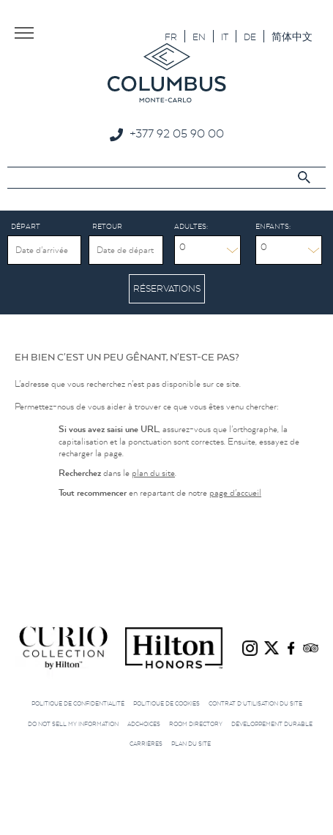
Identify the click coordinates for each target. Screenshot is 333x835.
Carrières (146, 743)
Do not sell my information (73, 723)
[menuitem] (170, 36)
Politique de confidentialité (77, 703)
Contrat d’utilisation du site (255, 703)
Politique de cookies (166, 703)
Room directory (195, 723)
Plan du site (191, 743)
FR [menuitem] (171, 37)
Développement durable (272, 723)
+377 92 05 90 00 (177, 133)
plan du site (153, 472)
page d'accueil (235, 492)
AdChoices (143, 723)
